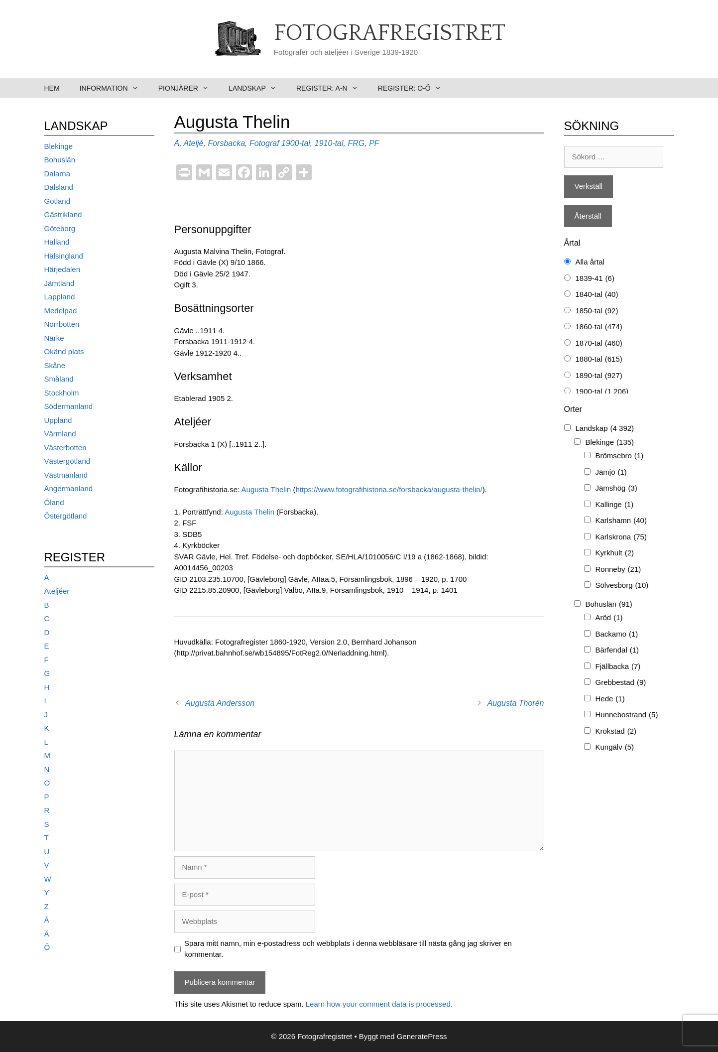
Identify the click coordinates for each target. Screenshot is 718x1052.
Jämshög (616, 488)
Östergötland (65, 516)
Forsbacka (226, 143)
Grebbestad (621, 682)
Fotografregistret (389, 33)
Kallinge (615, 505)
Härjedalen (62, 269)
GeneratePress (422, 1036)
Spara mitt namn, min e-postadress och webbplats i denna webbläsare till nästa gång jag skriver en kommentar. (348, 949)
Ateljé (193, 143)
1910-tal (329, 143)
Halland (57, 242)
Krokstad (616, 731)
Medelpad (60, 310)
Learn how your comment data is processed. (379, 1004)
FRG (356, 143)
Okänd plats (64, 351)
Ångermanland (68, 488)
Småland (59, 379)
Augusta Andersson (219, 703)
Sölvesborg (622, 585)
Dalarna (57, 173)
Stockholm (61, 393)
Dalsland (58, 187)
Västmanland (66, 475)
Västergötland (67, 461)
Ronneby (618, 569)
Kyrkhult (615, 553)
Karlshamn (621, 520)
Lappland (59, 296)
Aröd (609, 618)
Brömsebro (620, 456)
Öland (54, 502)
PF (374, 143)
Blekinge (58, 146)
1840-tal (597, 294)
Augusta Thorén (515, 703)
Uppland (58, 420)
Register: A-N (332, 88)
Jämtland (59, 283)
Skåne (55, 365)
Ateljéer (57, 591)
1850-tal (597, 311)
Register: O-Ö (414, 88)
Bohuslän (60, 159)
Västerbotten (65, 447)
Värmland (60, 433)
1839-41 (595, 278)
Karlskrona (621, 537)
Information (114, 88)
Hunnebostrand (627, 715)
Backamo (617, 634)
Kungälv (615, 747)
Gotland (57, 201)
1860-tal (599, 327)
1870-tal (599, 343)
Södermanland (68, 406)
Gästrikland (63, 214)
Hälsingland (63, 256)
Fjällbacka (618, 666)
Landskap (257, 88)
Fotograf (264, 143)
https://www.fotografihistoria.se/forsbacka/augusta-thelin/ (389, 489)
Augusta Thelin (266, 489)
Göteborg (60, 228)
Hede (610, 699)
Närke (54, 338)
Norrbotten (62, 324)
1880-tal (599, 359)
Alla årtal (590, 262)
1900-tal (295, 143)
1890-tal (599, 376)
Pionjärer (188, 88)
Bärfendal (617, 650)
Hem (52, 88)
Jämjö (611, 472)
